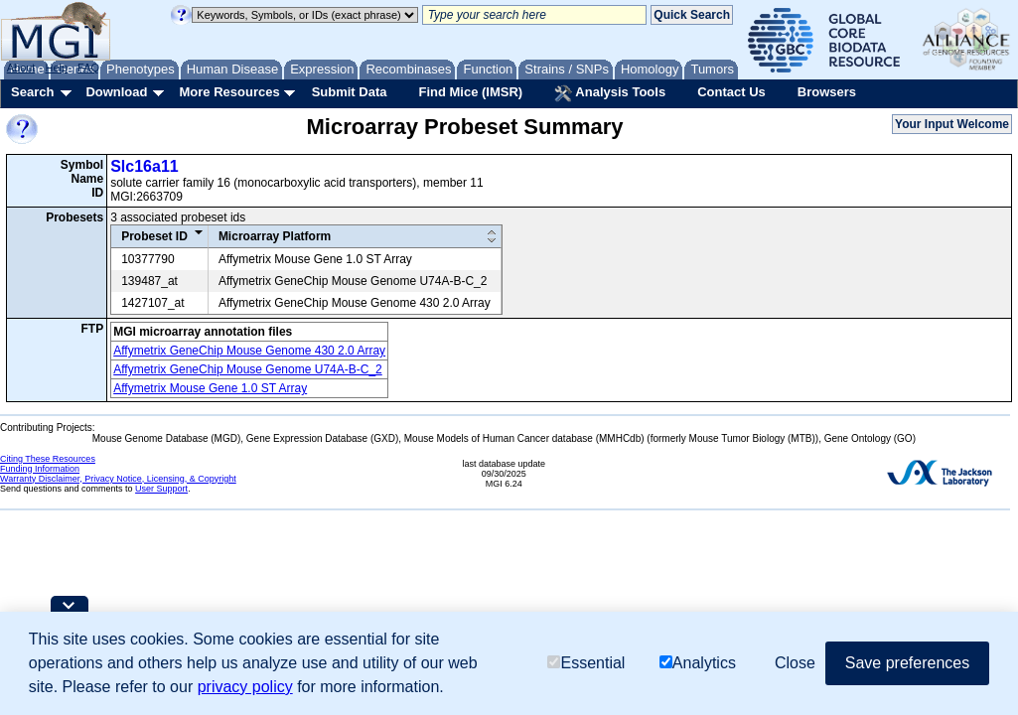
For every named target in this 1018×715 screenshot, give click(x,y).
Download (116, 91)
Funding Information (39, 469)
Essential (586, 662)
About (21, 67)
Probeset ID (154, 236)
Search (32, 91)
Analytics (697, 662)
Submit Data (349, 91)
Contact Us (731, 91)
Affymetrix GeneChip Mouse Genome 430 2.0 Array (249, 351)
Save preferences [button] (907, 662)
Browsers (827, 91)
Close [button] (795, 662)
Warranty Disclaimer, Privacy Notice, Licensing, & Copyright (118, 479)
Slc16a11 (144, 166)
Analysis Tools (609, 93)
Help (56, 67)
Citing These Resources (47, 459)
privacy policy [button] (245, 686)
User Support (161, 489)
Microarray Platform (274, 236)
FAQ (88, 67)
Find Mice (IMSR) (470, 91)
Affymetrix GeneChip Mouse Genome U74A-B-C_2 (247, 369)
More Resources (229, 91)
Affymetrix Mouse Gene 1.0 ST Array (210, 388)
